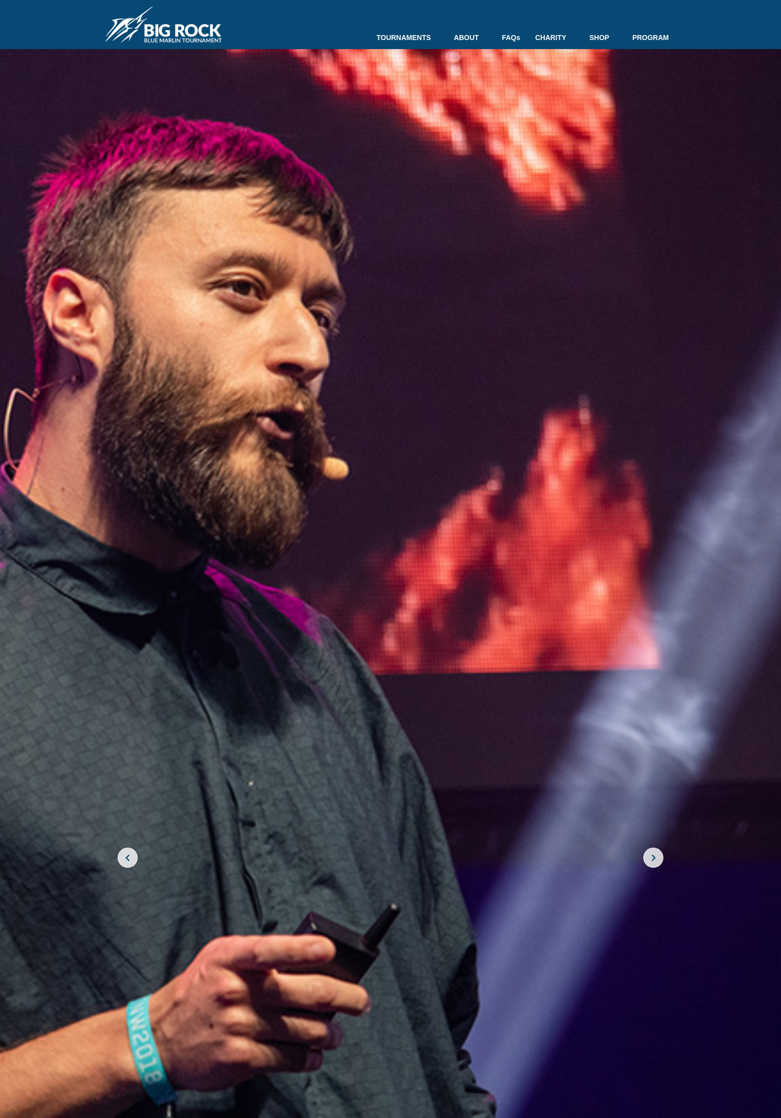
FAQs (511, 38)
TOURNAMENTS (407, 38)
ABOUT (470, 38)
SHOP (603, 38)
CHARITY (554, 38)
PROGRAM (650, 38)
